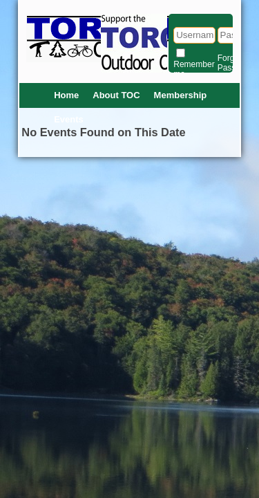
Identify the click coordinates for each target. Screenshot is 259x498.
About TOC (116, 95)
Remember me (193, 69)
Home (66, 95)
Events (69, 119)
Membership (180, 95)
